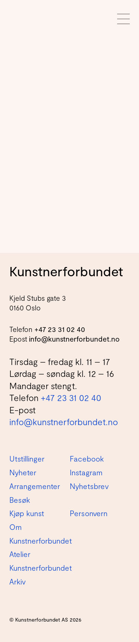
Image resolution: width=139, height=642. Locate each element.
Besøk (19, 499)
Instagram (86, 472)
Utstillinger (26, 458)
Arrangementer (34, 486)
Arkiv (17, 581)
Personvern (88, 513)
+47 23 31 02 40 (59, 329)
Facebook (87, 458)
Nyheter (22, 472)
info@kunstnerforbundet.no (74, 339)
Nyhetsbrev (89, 486)
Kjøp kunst (26, 513)
